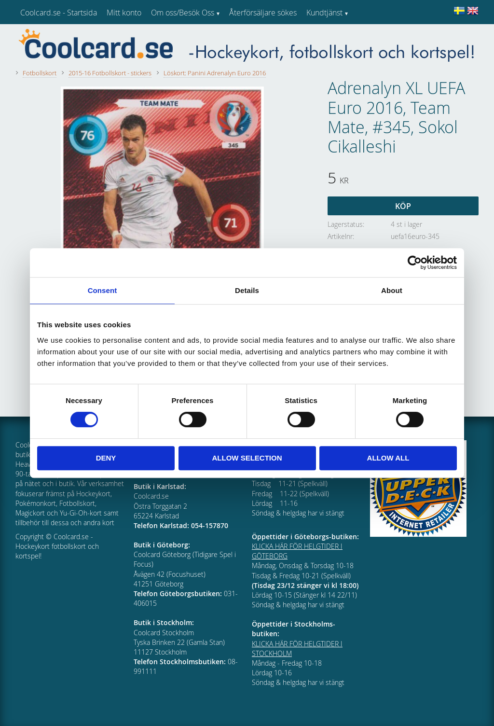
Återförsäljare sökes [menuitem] (263, 12)
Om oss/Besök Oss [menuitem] (182, 12)
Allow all (388, 458)
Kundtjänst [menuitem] (324, 12)
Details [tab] (247, 290)
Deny (106, 458)
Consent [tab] (102, 290)
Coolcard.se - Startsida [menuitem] (58, 12)
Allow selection (247, 458)
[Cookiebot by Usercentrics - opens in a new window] (414, 262)
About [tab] (391, 290)
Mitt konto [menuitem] (124, 12)
